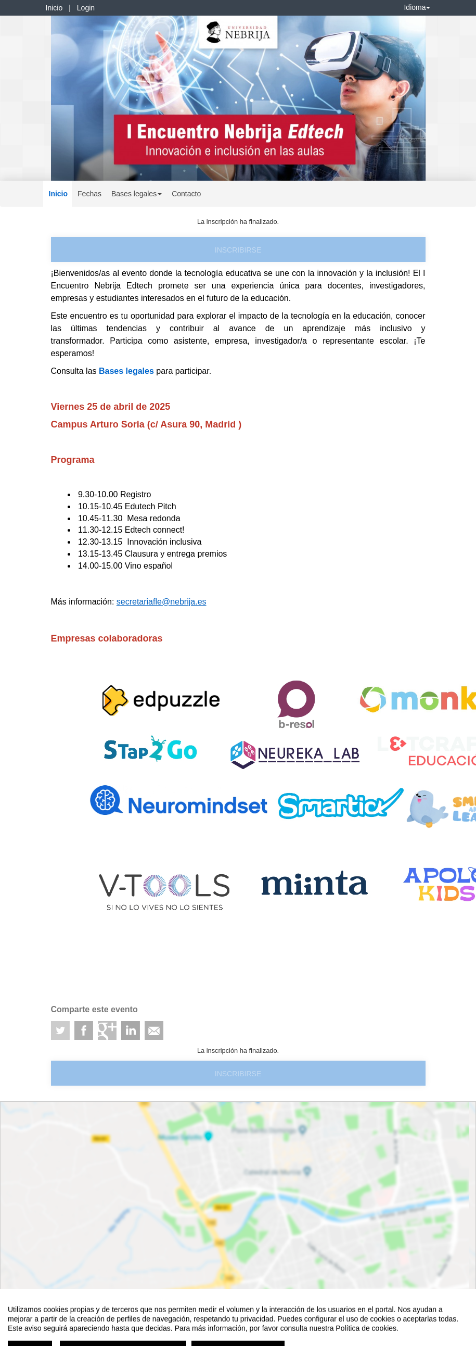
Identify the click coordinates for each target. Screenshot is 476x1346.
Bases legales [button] (136, 194)
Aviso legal (16, 1303)
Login (86, 8)
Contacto (186, 194)
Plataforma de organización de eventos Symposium (243, 1303)
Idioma (417, 7)
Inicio (54, 8)
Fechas (89, 194)
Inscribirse (238, 250)
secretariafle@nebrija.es (162, 601)
